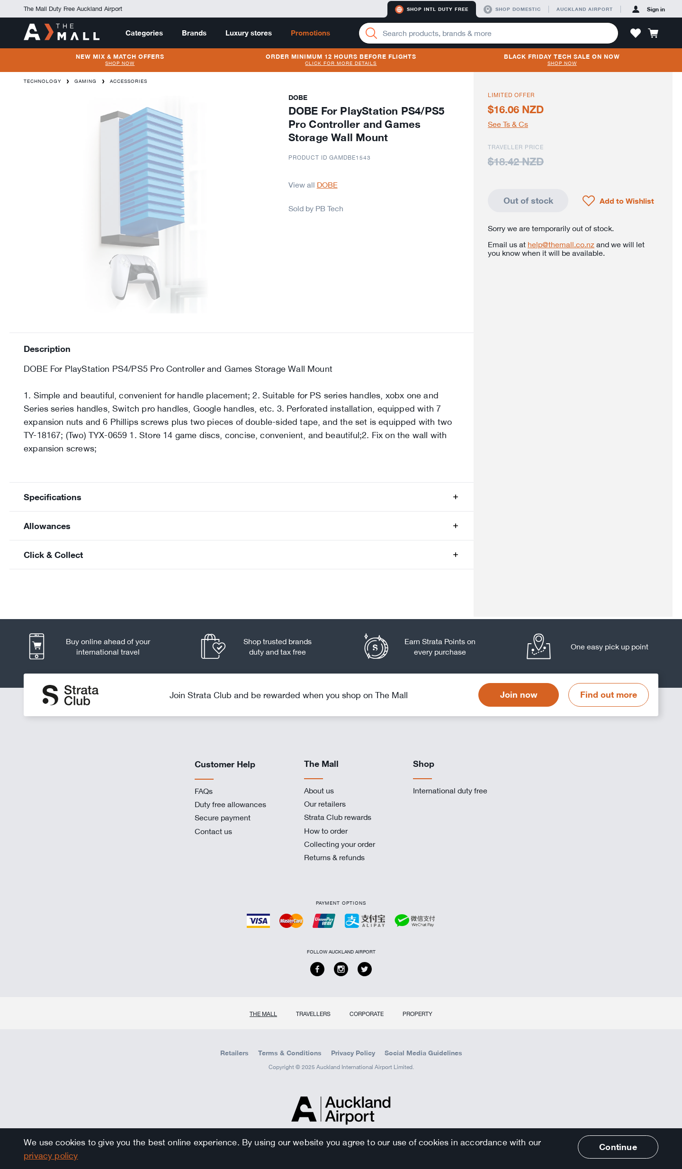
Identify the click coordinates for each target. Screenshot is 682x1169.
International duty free (450, 790)
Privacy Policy (353, 1053)
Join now (519, 694)
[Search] (371, 33)
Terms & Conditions (290, 1053)
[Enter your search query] (488, 33)
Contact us (213, 831)
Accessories (128, 81)
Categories (144, 32)
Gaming (85, 81)
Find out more (608, 694)
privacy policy (51, 1155)
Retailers (234, 1053)
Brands (194, 32)
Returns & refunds (334, 857)
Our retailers (325, 804)
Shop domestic (512, 9)
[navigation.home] (61, 33)
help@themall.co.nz (561, 244)
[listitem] (97, 646)
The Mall (263, 1013)
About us (319, 790)
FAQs (204, 791)
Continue (618, 1147)
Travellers (313, 1013)
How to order (326, 831)
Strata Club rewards (337, 817)
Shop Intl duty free (431, 9)
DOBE (327, 184)
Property (417, 1013)
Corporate (367, 1013)
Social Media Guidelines (423, 1053)
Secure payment (223, 817)
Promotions (310, 32)
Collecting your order (339, 844)
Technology (42, 81)
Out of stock (528, 200)
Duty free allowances (230, 804)
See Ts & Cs (508, 124)
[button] (635, 33)
